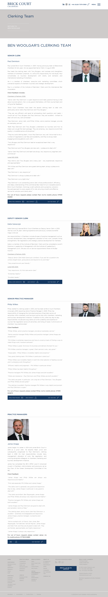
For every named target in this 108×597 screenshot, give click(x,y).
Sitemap (39, 594)
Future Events (34, 566)
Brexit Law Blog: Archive (66, 568)
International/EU (23, 566)
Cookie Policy (29, 594)
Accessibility (19, 594)
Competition (22, 563)
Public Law (22, 565)
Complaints (46, 570)
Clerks (9, 571)
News (32, 561)
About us (46, 559)
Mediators (10, 569)
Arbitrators (10, 567)
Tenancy (21, 580)
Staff (9, 572)
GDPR (44, 566)
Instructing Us (46, 564)
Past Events (34, 568)
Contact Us (46, 576)
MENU (94, 4)
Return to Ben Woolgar (14, 27)
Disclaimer (10, 594)
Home (9, 559)
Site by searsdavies (92, 594)
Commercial (22, 561)
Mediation (21, 570)
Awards (45, 568)
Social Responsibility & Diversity (35, 573)
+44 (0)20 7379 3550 (79, 4)
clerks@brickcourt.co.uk (85, 575)
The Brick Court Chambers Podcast (12, 586)
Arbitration (22, 568)
